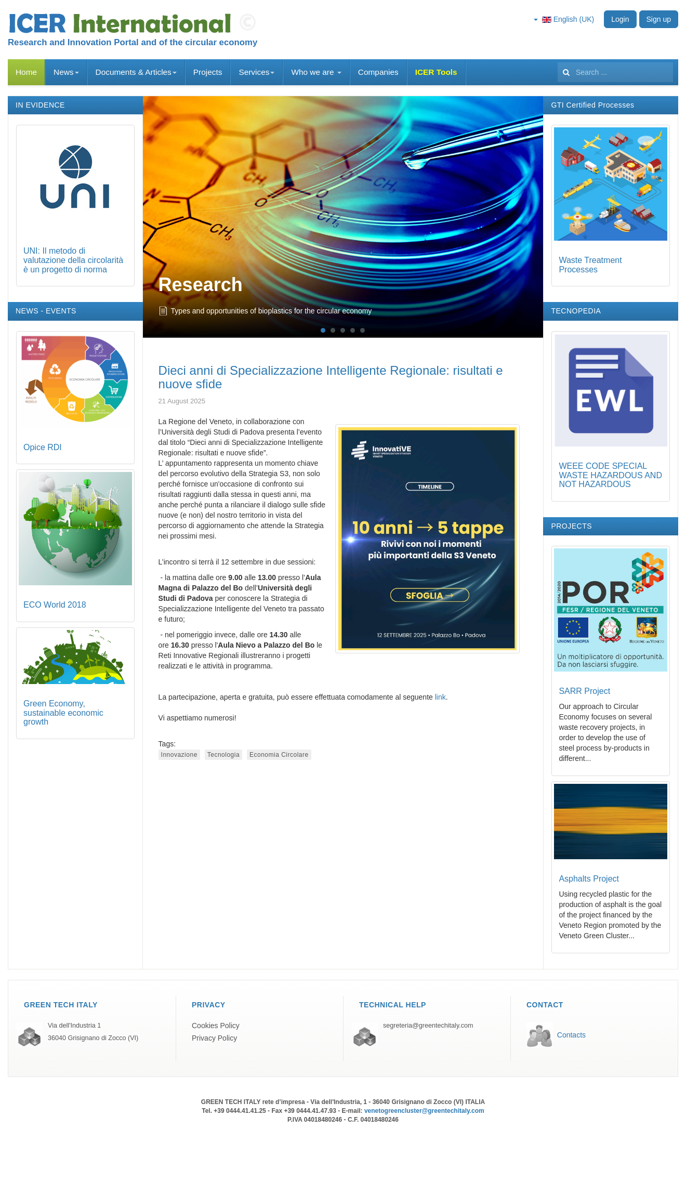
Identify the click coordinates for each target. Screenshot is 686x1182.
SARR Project (584, 691)
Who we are (316, 72)
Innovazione (179, 754)
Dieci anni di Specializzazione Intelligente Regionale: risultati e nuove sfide (331, 377)
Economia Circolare (279, 754)
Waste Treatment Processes (590, 265)
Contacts (571, 1035)
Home (26, 72)
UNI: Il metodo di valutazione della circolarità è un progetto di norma (73, 259)
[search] (615, 72)
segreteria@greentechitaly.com (428, 1025)
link (440, 697)
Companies (378, 72)
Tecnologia (223, 754)
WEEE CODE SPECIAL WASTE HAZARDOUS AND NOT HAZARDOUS (610, 475)
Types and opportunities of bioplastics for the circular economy (271, 311)
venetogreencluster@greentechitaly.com (424, 1110)
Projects (207, 72)
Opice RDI (42, 447)
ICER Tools (436, 72)
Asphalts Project (589, 878)
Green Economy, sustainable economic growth (63, 712)
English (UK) (564, 19)
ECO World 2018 (54, 604)
